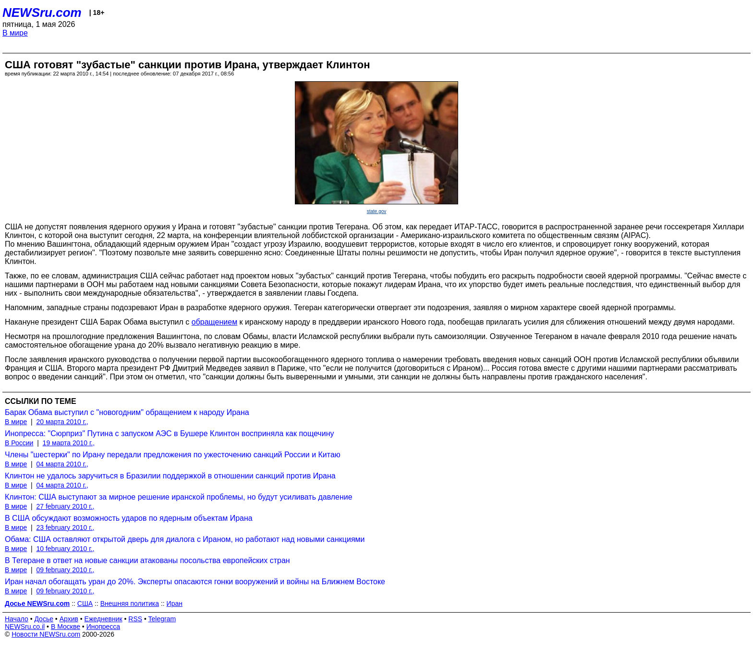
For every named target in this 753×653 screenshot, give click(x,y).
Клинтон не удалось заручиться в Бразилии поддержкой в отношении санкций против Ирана (170, 476)
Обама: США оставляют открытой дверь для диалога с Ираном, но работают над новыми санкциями (185, 539)
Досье (43, 619)
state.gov (377, 211)
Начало (16, 619)
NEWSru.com (42, 12)
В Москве (65, 626)
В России (19, 443)
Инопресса (103, 626)
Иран (174, 603)
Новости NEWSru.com (46, 634)
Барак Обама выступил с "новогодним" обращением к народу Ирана (127, 412)
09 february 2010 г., (65, 570)
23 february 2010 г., (65, 527)
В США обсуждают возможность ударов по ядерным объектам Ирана (129, 518)
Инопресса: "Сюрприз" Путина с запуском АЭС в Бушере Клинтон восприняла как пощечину (169, 433)
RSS (135, 619)
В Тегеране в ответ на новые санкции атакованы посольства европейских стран (147, 560)
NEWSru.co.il (25, 626)
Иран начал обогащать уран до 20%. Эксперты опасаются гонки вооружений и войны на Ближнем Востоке (195, 582)
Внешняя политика (129, 603)
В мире (15, 33)
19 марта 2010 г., (69, 443)
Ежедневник (103, 619)
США (85, 603)
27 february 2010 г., (65, 506)
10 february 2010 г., (65, 549)
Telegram (162, 619)
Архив (69, 619)
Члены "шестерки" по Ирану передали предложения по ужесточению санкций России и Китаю (172, 455)
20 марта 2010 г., (62, 422)
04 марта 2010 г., (62, 464)
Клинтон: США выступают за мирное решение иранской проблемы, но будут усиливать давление (178, 497)
